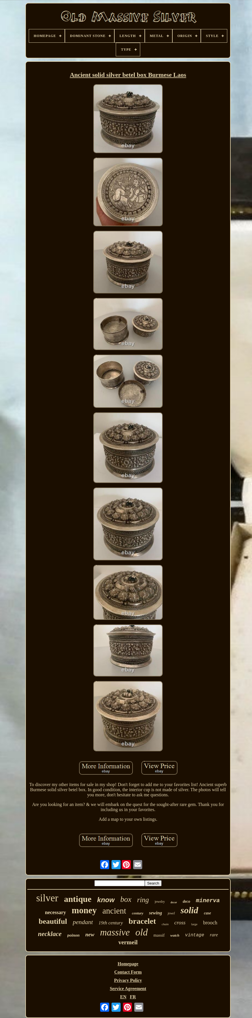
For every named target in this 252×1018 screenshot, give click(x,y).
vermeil (128, 942)
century (137, 913)
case (207, 913)
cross (179, 923)
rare (214, 934)
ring (143, 900)
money (84, 910)
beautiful (53, 921)
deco (186, 901)
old (141, 932)
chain (165, 924)
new (89, 934)
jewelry (160, 902)
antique (78, 899)
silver (47, 898)
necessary (55, 912)
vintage (194, 935)
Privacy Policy (128, 980)
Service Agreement (128, 988)
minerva (208, 900)
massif (159, 935)
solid (189, 910)
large (194, 924)
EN (123, 996)
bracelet (142, 921)
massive (115, 932)
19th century (111, 923)
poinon (73, 935)
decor (174, 902)
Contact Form (128, 972)
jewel (171, 913)
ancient (114, 910)
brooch (210, 923)
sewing (155, 912)
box (125, 899)
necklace (50, 933)
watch (174, 935)
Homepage (128, 963)
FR (133, 996)
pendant (83, 922)
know (106, 900)
